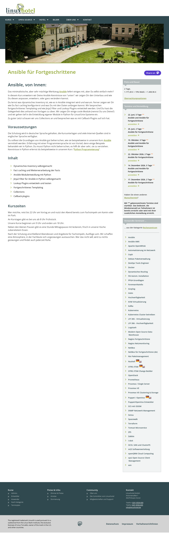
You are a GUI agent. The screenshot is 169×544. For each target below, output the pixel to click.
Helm (130, 293)
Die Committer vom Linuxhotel (102, 496)
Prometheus (133, 379)
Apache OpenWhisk (137, 246)
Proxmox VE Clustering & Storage (143, 392)
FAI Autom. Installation (138, 276)
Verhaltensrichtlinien (147, 524)
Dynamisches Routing (138, 271)
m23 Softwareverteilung (139, 449)
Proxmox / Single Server (139, 384)
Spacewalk (133, 419)
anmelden (132, 124)
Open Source (25, 19)
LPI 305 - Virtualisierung (139, 319)
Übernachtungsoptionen (135, 98)
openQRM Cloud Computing (141, 453)
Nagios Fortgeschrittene (139, 339)
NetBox (131, 348)
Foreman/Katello (135, 284)
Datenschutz (112, 524)
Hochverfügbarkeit (136, 297)
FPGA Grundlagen (136, 280)
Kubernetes (133, 310)
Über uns (71, 19)
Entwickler (15, 496)
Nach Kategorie (17, 502)
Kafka (130, 306)
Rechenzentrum (150, 227)
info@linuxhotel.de (133, 507)
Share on (152, 72)
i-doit (130, 440)
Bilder (56, 19)
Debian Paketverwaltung (139, 259)
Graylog (131, 289)
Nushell (131, 361)
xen (130, 465)
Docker (131, 267)
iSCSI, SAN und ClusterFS (139, 445)
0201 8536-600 (137, 502)
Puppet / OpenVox (136, 397)
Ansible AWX (133, 241)
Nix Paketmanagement (138, 356)
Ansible (63, 91)
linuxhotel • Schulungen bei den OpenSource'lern (28, 4)
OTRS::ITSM (133, 366)
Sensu (131, 415)
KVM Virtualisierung (137, 302)
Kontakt (87, 19)
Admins (14, 493)
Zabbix (131, 436)
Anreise (53, 496)
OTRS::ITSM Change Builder (140, 371)
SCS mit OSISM (134, 406)
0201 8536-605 (137, 505)
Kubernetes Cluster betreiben (141, 314)
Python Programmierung (86, 149)
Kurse (8, 19)
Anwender (15, 499)
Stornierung (55, 499)
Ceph (130, 254)
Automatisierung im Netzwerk (141, 250)
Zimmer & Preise (57, 493)
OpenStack (133, 375)
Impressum (127, 524)
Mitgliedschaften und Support (101, 499)
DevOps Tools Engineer (138, 263)
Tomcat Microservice (137, 427)
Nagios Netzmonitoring (138, 343)
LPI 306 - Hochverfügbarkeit (140, 323)
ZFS (129, 432)
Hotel (42, 19)
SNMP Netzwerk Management (141, 410)
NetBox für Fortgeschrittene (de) (143, 352)
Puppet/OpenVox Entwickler (141, 402)
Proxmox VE (133, 388)
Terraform (132, 423)
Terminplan (15, 505)
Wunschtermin (130, 197)
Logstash (132, 327)
